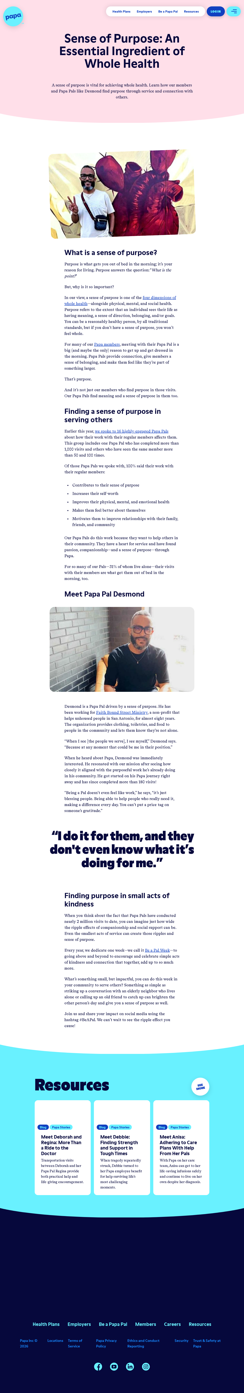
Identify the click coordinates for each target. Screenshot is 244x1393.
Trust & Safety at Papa (207, 1343)
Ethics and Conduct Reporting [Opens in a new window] (143, 1343)
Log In (216, 11)
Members (145, 1324)
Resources (191, 11)
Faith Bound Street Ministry (122, 713)
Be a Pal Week (157, 951)
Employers (144, 11)
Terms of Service (75, 1343)
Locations (55, 1340)
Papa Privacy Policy (106, 1343)
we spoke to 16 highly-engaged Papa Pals (131, 432)
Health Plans (121, 11)
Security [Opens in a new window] (181, 1340)
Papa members (107, 345)
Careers (172, 1324)
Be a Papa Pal (168, 11)
